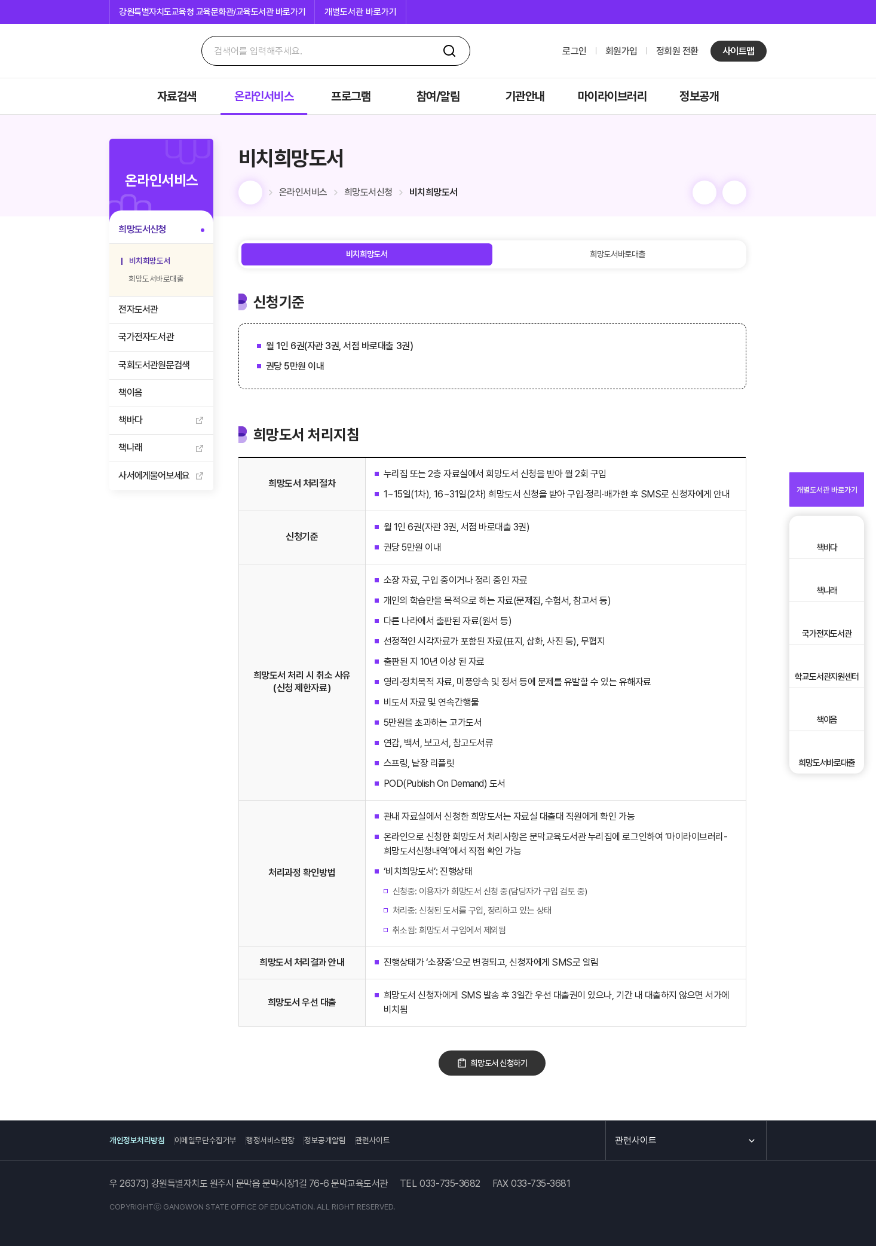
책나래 (134, 472)
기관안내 (525, 96)
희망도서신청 (145, 231)
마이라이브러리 (612, 96)
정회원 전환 (677, 51)
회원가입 (621, 51)
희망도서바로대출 (152, 284)
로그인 (574, 51)
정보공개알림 (381, 1141)
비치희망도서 (151, 265)
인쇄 (725, 192)
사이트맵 (738, 51)
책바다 (134, 441)
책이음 (134, 410)
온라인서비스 (263, 96)
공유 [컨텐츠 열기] (755, 192)
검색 (449, 51)
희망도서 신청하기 (519, 1070)
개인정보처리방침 (141, 1141)
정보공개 (699, 96)
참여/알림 (438, 96)
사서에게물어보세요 (157, 503)
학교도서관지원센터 (827, 707)
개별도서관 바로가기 (360, 12)
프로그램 (350, 96)
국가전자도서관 (149, 349)
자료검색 (177, 96)
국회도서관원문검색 (157, 379)
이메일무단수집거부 (228, 1141)
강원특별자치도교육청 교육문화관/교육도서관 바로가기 (212, 12)
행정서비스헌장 (311, 1141)
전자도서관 (141, 317)
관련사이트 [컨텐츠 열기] (631, 1140)
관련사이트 (444, 1141)
